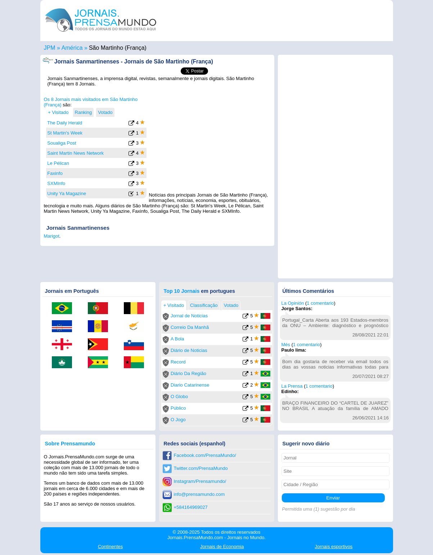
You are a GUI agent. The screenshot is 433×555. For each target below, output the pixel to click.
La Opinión (292, 303)
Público (178, 408)
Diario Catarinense (190, 385)
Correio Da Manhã (190, 327)
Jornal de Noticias (189, 315)
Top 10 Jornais (182, 291)
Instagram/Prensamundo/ (200, 481)
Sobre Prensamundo (70, 443)
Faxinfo (55, 173)
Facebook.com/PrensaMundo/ (205, 455)
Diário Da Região (188, 373)
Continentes (110, 546)
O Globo (179, 396)
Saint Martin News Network (75, 153)
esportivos (334, 546)
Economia (222, 546)
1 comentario (320, 303)
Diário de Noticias (189, 350)
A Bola (177, 339)
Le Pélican (58, 163)
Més (285, 344)
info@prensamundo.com (199, 494)
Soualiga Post (61, 143)
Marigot (51, 236)
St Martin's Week (64, 133)
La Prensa (292, 386)
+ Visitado (58, 112)
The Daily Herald (64, 122)
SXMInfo (56, 183)
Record (178, 362)
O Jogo (178, 419)
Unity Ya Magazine (66, 193)
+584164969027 (191, 507)
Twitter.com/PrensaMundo (201, 468)
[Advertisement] (210, 141)
